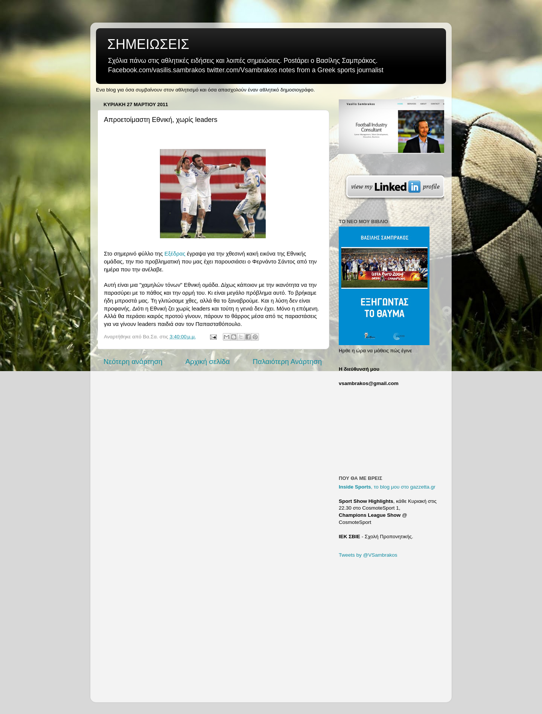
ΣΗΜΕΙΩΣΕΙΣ (148, 44)
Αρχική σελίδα (208, 361)
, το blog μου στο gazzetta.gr (387, 487)
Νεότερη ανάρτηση (133, 361)
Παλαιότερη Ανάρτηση (287, 361)
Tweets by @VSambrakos (368, 555)
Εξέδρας (175, 254)
